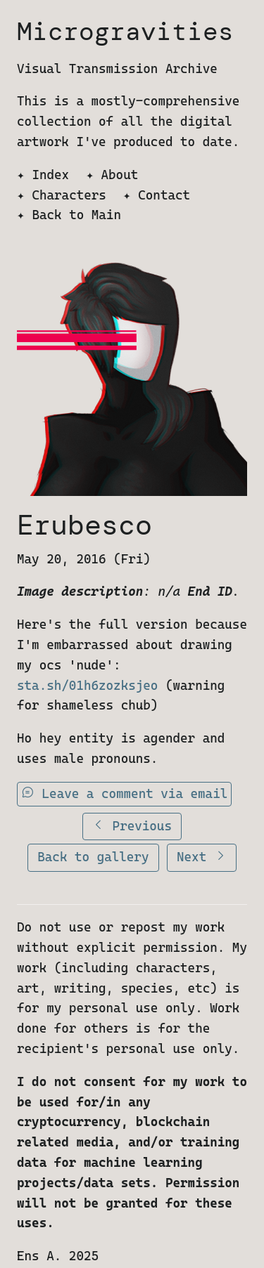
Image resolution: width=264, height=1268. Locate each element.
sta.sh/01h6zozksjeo (87, 685)
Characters (69, 195)
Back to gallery (93, 856)
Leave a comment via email (124, 793)
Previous (132, 825)
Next (202, 856)
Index (50, 174)
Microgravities (125, 31)
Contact (164, 195)
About (120, 174)
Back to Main (76, 214)
